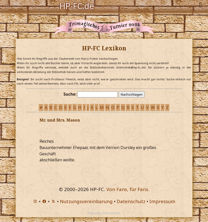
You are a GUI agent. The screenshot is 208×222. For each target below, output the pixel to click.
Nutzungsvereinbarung (86, 201)
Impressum (162, 201)
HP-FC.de (76, 5)
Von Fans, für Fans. (127, 189)
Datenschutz (131, 201)
